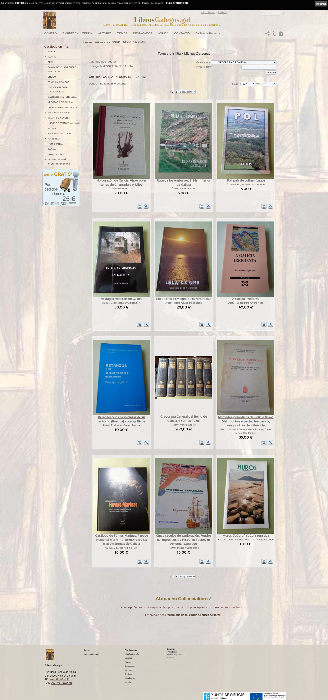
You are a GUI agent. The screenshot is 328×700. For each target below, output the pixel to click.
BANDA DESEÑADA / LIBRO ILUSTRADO (62, 69)
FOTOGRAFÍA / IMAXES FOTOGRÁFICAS (59, 89)
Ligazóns (171, 649)
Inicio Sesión (208, 12)
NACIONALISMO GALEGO (60, 133)
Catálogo (94, 76)
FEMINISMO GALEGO (58, 82)
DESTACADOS (142, 33)
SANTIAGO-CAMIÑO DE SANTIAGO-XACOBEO (60, 161)
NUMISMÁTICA (55, 144)
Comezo (50, 33)
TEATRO (52, 56)
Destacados (130, 666)
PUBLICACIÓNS (56, 154)
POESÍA (52, 149)
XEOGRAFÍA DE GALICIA (60, 102)
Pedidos (128, 674)
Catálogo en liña (102, 42)
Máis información (177, 2)
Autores (104, 33)
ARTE (50, 62)
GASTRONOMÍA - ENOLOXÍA (62, 97)
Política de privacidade (176, 655)
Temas (122, 33)
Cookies (170, 657)
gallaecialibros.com (91, 654)
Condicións (130, 678)
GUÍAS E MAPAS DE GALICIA (62, 107)
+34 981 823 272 (60, 679)
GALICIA (51, 51)
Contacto (182, 33)
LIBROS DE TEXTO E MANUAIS (63, 123)
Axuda (163, 33)
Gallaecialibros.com (209, 33)
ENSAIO (52, 77)
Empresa (70, 33)
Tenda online (131, 650)
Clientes (128, 670)
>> (187, 91)
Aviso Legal (172, 652)
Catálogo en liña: (56, 47)
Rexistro (222, 12)
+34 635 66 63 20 (61, 683)
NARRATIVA (54, 138)
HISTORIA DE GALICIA (59, 112)
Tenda (87, 33)
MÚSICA (52, 128)
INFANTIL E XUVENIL (58, 117)
